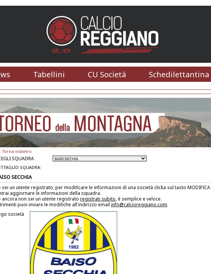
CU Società (107, 74)
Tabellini (49, 74)
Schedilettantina (179, 74)
